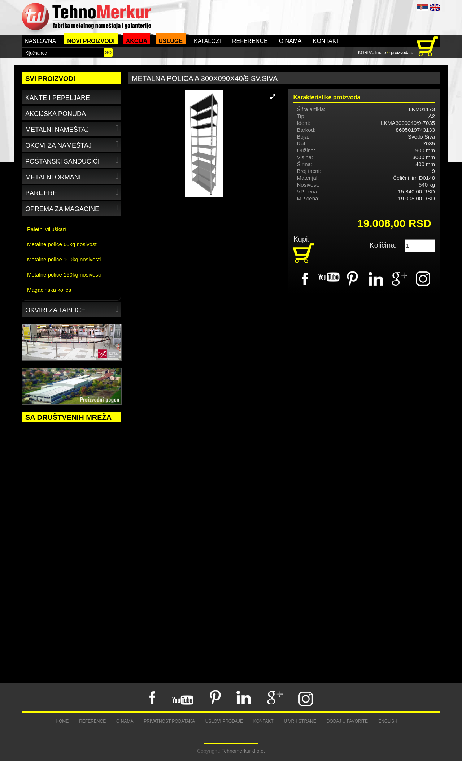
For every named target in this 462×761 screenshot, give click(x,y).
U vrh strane (300, 721)
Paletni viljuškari (46, 229)
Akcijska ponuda (55, 113)
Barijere (72, 192)
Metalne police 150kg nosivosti (64, 274)
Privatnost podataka (169, 721)
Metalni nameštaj (72, 128)
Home (62, 721)
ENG (435, 7)
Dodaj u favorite (347, 721)
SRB (422, 7)
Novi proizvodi (91, 41)
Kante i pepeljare (57, 97)
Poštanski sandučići (72, 160)
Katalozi (207, 41)
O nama (290, 41)
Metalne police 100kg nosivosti (64, 259)
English (387, 721)
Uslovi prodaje (224, 721)
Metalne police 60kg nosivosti (62, 244)
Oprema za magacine (72, 208)
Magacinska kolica (49, 290)
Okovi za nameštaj (72, 144)
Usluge (170, 41)
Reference (250, 41)
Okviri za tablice (72, 309)
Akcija (137, 41)
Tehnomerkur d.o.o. (243, 751)
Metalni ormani (72, 176)
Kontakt (326, 41)
